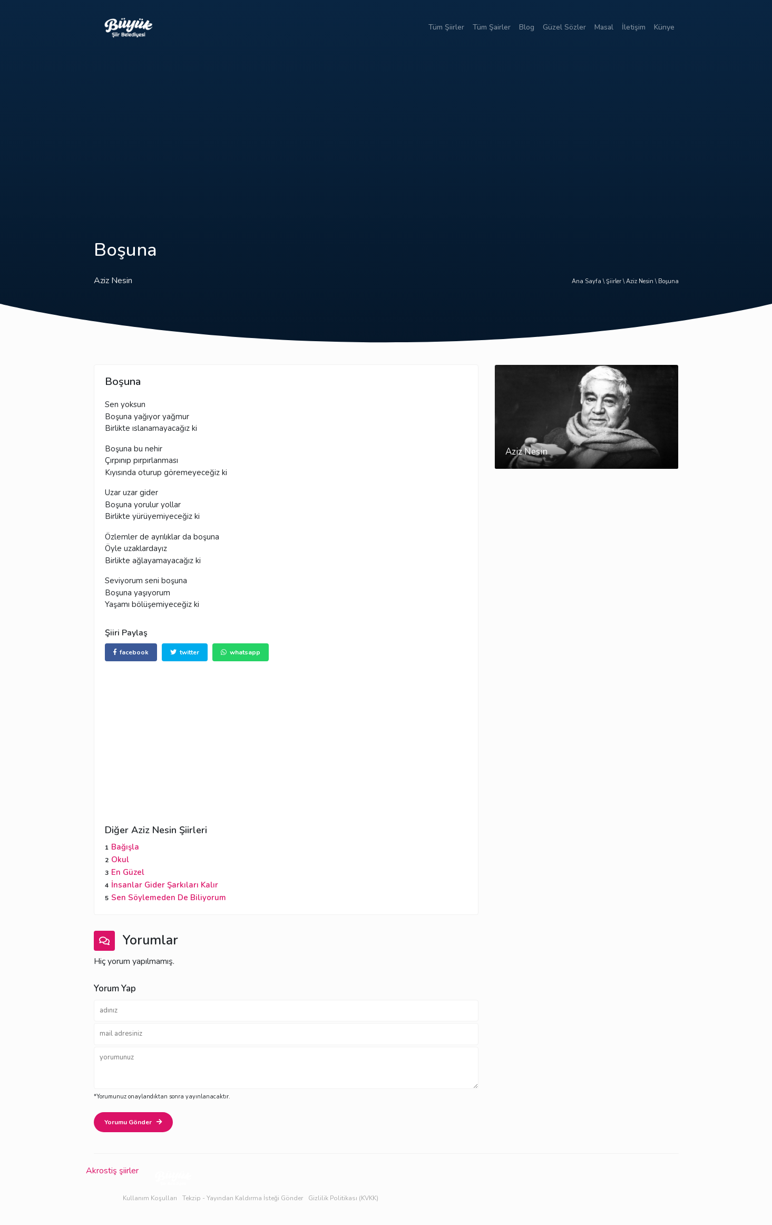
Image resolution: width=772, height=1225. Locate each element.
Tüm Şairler (492, 27)
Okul (120, 859)
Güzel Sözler (564, 27)
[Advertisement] (386, 133)
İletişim (634, 27)
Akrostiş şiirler (112, 1170)
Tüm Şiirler (446, 27)
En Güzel (127, 872)
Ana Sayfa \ (589, 281)
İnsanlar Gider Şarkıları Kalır (164, 885)
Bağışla (125, 847)
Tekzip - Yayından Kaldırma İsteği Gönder (242, 1198)
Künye (664, 27)
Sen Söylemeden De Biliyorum (168, 897)
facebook (131, 652)
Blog (526, 27)
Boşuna (668, 281)
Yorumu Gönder (133, 1122)
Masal (603, 27)
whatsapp (240, 652)
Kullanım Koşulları (150, 1198)
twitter (184, 652)
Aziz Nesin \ (642, 281)
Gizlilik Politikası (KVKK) (343, 1198)
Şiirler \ (616, 281)
